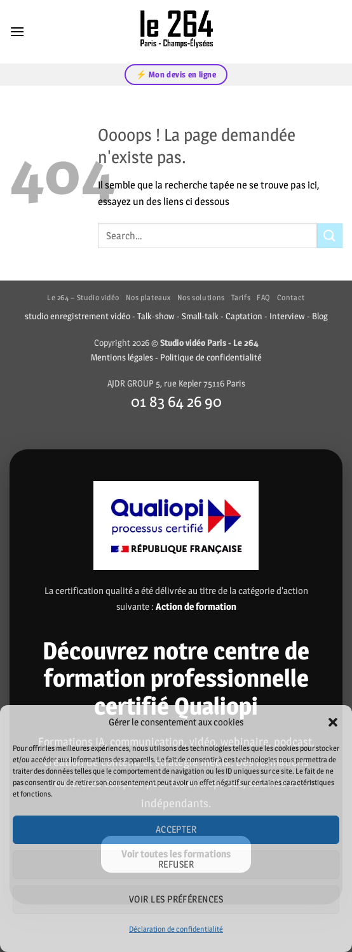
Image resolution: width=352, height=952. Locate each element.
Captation (244, 316)
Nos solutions (201, 297)
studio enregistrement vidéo (77, 316)
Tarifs (241, 297)
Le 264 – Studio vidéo (83, 297)
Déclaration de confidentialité (176, 929)
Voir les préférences (176, 899)
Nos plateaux (148, 297)
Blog (320, 316)
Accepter (176, 829)
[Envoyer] (329, 235)
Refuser (176, 864)
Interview (287, 316)
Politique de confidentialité (211, 357)
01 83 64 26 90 (176, 401)
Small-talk (200, 316)
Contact (291, 297)
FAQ (264, 297)
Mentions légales (122, 357)
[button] (333, 722)
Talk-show (156, 316)
